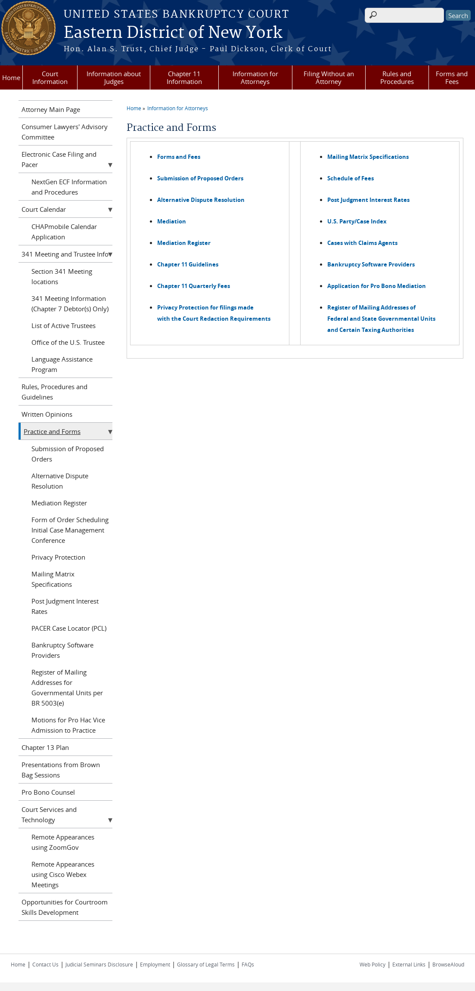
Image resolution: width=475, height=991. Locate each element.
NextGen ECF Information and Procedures (69, 186)
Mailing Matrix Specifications (53, 579)
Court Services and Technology (49, 814)
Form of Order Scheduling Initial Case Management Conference (70, 530)
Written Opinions (47, 414)
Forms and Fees (452, 77)
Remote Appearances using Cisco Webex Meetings (62, 874)
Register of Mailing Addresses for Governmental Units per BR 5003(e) (67, 687)
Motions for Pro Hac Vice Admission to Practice (68, 724)
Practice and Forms (52, 431)
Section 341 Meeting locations (61, 276)
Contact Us (45, 964)
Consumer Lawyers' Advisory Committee (65, 131)
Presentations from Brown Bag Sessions (61, 769)
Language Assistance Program (62, 364)
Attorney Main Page (51, 109)
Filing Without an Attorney (329, 77)
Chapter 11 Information (184, 77)
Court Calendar (44, 209)
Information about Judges (114, 77)
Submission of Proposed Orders (67, 453)
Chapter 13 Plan (45, 747)
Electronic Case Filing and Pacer (59, 159)
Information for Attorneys (255, 77)
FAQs (248, 964)
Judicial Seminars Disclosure (99, 964)
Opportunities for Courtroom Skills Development (65, 907)
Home (11, 77)
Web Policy (372, 964)
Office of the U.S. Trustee (68, 342)
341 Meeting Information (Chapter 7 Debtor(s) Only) (70, 303)
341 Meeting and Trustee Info (65, 254)
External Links (408, 964)
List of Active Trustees (63, 325)
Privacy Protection (58, 557)
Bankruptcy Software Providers (62, 650)
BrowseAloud (448, 964)
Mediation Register (59, 503)
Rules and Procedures (397, 77)
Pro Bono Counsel (48, 792)
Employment (155, 964)
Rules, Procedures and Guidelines (54, 391)
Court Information (50, 77)
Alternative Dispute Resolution (59, 480)
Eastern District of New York (173, 33)
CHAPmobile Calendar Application (64, 231)
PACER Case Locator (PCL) (68, 628)
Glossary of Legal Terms (206, 964)
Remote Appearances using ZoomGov (62, 842)
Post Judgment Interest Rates (65, 606)
